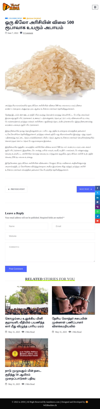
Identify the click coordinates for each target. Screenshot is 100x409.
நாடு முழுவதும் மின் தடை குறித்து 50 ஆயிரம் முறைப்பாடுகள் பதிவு (23, 374)
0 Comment (28, 33)
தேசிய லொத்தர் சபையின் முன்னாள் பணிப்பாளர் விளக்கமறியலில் (69, 322)
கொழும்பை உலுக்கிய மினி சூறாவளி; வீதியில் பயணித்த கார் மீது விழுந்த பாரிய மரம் (24, 322)
